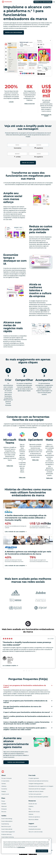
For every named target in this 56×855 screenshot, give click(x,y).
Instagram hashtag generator (36, 783)
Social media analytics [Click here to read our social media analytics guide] (6, 821)
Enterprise (4, 809)
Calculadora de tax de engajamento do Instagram (41, 786)
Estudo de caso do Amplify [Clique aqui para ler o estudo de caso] (46, 115)
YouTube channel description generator (38, 796)
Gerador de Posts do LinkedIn (36, 791)
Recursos (3, 811)
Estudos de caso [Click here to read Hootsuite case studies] (33, 803)
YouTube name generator (35, 794)
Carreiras (3, 783)
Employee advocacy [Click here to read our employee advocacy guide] (6, 834)
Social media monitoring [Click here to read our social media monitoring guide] (7, 837)
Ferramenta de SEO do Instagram (37, 789)
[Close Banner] (49, 839)
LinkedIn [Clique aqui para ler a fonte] (11, 101)
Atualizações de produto (35, 829)
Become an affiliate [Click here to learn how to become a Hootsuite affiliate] (33, 819)
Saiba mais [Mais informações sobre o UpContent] (35, 460)
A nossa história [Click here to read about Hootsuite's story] (5, 781)
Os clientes (4, 789)
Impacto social (5, 794)
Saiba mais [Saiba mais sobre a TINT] (49, 478)
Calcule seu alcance (28, 162)
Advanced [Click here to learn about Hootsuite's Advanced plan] (3, 806)
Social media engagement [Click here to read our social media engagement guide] (8, 831)
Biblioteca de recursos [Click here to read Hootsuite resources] (34, 811)
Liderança (3, 786)
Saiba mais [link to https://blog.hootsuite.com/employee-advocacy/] (43, 310)
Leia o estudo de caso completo (15, 531)
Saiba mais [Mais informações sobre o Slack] (22, 477)
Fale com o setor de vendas (35, 831)
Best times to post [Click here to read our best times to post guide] (6, 826)
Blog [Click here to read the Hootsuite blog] (30, 809)
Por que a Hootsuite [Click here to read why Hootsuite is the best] (6, 778)
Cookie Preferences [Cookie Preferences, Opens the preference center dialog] (42, 850)
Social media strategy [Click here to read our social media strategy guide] (6, 818)
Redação (3, 791)
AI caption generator (34, 778)
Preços (3, 801)
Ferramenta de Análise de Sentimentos (38, 781)
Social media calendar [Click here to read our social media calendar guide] (6, 829)
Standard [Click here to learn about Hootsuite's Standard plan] (3, 803)
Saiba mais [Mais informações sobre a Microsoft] (10, 466)
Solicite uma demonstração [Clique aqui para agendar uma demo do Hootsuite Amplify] (42, 2)
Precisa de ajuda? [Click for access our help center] (33, 826)
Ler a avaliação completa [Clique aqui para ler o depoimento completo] (9, 665)
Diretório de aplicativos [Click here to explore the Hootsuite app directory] (34, 817)
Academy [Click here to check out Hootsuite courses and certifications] (31, 806)
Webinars (31, 814)
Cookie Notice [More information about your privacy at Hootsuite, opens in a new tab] (21, 847)
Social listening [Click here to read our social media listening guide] (5, 824)
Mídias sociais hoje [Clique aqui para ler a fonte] (29, 103)
